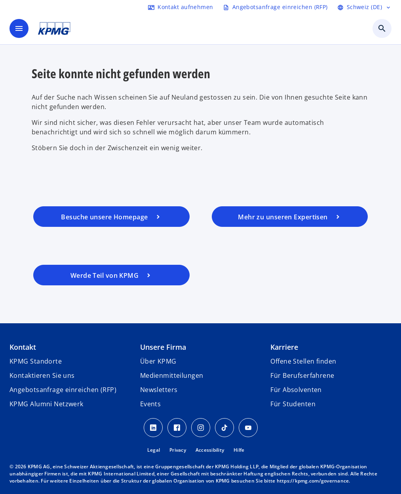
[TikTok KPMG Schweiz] (224, 427)
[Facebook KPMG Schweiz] (176, 427)
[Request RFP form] (275, 7)
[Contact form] (180, 7)
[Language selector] (364, 7)
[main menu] (19, 28)
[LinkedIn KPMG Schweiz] (153, 427)
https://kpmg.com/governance (313, 480)
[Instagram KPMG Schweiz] (200, 427)
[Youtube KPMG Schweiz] (248, 427)
